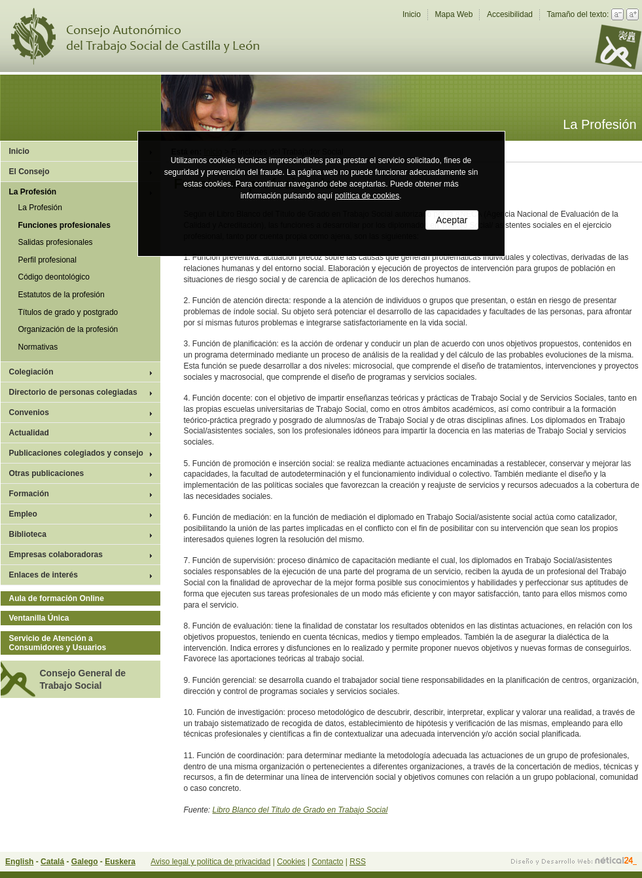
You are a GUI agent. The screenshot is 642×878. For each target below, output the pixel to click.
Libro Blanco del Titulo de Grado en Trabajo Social (300, 809)
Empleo (23, 514)
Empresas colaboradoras (56, 554)
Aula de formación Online (56, 598)
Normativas (38, 347)
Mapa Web (454, 14)
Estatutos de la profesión (61, 294)
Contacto (327, 861)
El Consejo (29, 171)
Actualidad (29, 432)
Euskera (120, 861)
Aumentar (632, 14)
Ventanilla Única (39, 618)
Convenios (29, 412)
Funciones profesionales (64, 225)
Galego (84, 861)
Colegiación (31, 371)
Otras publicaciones (46, 473)
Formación (29, 493)
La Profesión (33, 191)
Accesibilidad (510, 14)
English (19, 861)
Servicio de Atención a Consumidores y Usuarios (58, 643)
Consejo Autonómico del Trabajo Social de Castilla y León (143, 36)
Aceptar (451, 220)
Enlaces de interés (43, 574)
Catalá (52, 861)
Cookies (291, 861)
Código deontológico (54, 277)
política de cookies (367, 195)
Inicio (411, 14)
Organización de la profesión (68, 329)
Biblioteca (27, 534)
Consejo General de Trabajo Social (83, 679)
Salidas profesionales (55, 242)
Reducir (617, 14)
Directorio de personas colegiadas (73, 392)
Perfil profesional (47, 260)
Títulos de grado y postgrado (68, 312)
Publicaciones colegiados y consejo (76, 453)
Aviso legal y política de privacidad (210, 861)
